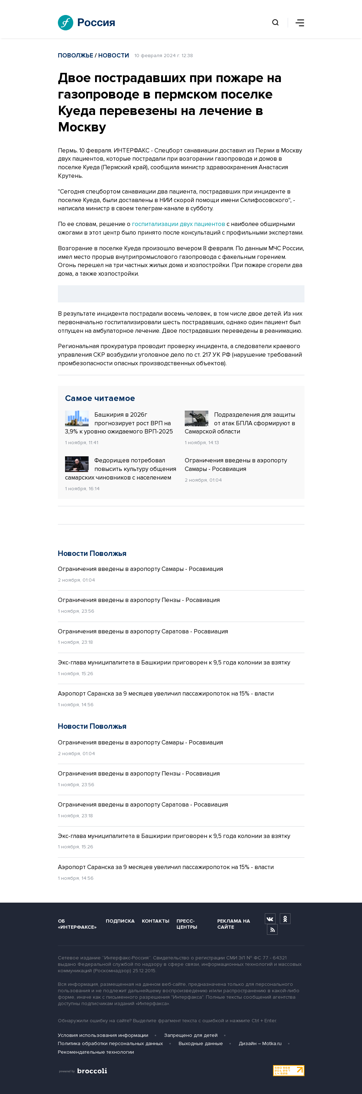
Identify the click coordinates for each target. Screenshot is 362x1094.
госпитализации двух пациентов (178, 224)
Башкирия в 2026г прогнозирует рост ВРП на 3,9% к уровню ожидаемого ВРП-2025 (119, 423)
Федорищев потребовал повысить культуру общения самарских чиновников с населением (120, 468)
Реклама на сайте (233, 924)
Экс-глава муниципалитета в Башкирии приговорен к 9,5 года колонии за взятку (174, 662)
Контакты (155, 921)
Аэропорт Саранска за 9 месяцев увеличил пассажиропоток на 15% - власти (166, 693)
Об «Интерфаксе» (77, 924)
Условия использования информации (103, 1035)
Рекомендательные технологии (96, 1052)
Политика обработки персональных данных (110, 1043)
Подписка (120, 921)
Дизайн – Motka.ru (260, 1043)
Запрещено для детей (191, 1035)
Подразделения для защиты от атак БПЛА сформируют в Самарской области (240, 423)
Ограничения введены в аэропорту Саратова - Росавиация (143, 631)
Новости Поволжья (92, 553)
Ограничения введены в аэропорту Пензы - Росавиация (139, 600)
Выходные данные (201, 1043)
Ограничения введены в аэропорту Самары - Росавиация (236, 465)
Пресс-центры (187, 924)
